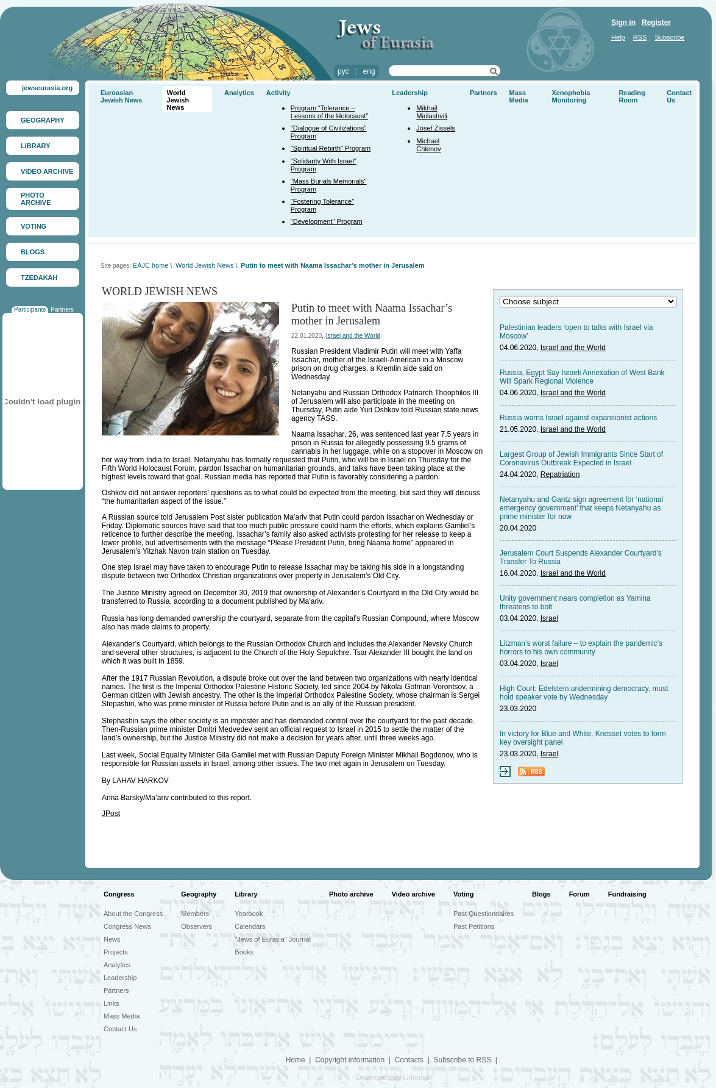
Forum (579, 894)
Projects (116, 952)
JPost (111, 813)
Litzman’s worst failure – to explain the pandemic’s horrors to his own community (581, 647)
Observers (196, 926)
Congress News (127, 926)
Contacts (409, 1060)
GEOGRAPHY (43, 120)
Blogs (541, 894)
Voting (463, 894)
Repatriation (560, 474)
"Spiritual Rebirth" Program (330, 148)
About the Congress (133, 913)
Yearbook (249, 913)
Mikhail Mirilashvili (431, 112)
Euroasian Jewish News (121, 96)
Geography (198, 894)
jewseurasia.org (47, 87)
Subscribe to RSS (462, 1060)
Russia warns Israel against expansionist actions (578, 417)
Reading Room (632, 96)
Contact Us (120, 1029)
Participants (30, 309)
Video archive (413, 894)
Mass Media (518, 96)
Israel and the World (353, 335)
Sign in (623, 22)
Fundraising (627, 894)
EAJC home (151, 265)
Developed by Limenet (392, 1077)
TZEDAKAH (39, 277)
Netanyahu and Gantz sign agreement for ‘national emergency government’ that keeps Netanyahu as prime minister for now (581, 508)
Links (111, 1003)
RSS (640, 37)
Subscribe (670, 37)
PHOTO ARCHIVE (36, 198)
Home (295, 1060)
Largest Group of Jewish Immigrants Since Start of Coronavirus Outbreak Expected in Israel (581, 458)
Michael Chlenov (428, 144)
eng (369, 71)
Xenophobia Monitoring (570, 96)
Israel (549, 618)
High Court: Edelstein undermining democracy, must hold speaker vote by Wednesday (584, 692)
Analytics (239, 92)
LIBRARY (35, 145)
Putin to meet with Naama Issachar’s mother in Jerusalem (332, 265)
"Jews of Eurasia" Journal (273, 939)
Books (244, 952)
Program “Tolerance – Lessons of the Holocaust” (329, 112)
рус (343, 71)
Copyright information (350, 1060)
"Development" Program (327, 221)
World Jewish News (178, 100)
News (112, 939)
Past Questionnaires (483, 913)
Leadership (410, 92)
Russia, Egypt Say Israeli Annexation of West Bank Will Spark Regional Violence (582, 376)
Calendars (250, 926)
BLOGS (32, 252)
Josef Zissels (435, 128)
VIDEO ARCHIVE (47, 171)
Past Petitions (473, 926)
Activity (278, 92)
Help (618, 37)
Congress (119, 894)
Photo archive (351, 894)
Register (656, 22)
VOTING (33, 226)
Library (246, 894)
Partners (62, 309)
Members (195, 913)
